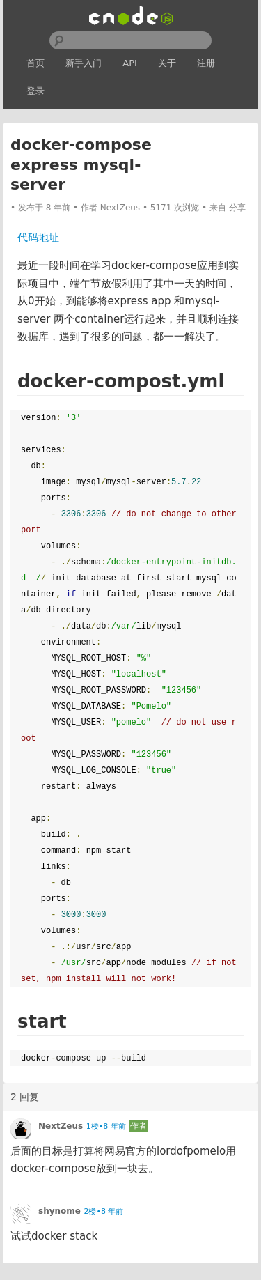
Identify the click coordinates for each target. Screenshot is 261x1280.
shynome (59, 1211)
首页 (35, 63)
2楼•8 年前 (103, 1211)
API (129, 63)
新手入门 (83, 63)
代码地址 (38, 237)
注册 (206, 63)
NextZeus (120, 208)
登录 (35, 91)
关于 (167, 63)
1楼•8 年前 (106, 1126)
